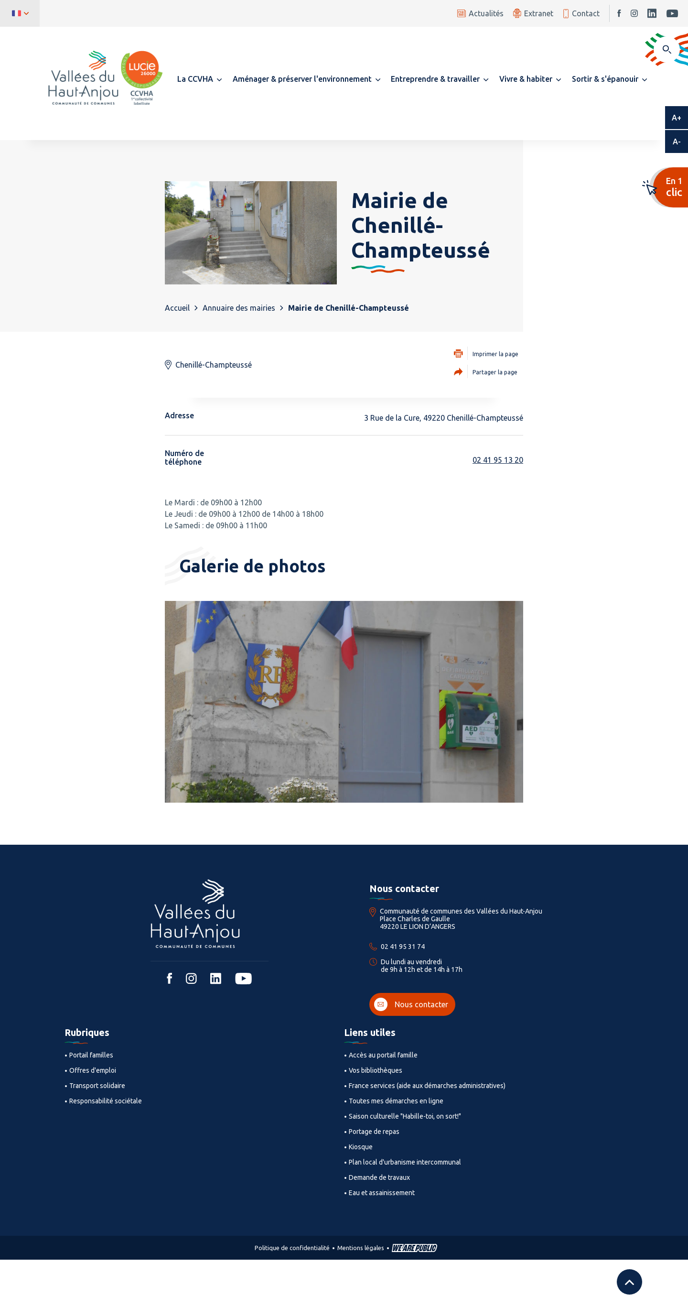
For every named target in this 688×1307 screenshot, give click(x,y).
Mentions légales (360, 1247)
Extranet (533, 13)
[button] (199, 79)
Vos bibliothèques (375, 1070)
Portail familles (91, 1055)
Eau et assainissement (382, 1193)
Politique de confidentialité (292, 1247)
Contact (581, 13)
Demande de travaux (379, 1177)
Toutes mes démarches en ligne (396, 1101)
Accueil (177, 308)
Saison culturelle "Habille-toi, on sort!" (405, 1116)
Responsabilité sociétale (105, 1101)
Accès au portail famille (383, 1055)
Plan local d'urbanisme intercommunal (405, 1162)
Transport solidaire (97, 1085)
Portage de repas (374, 1131)
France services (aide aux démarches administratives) (427, 1085)
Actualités (480, 13)
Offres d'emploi (92, 1070)
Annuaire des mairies (239, 308)
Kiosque (361, 1147)
